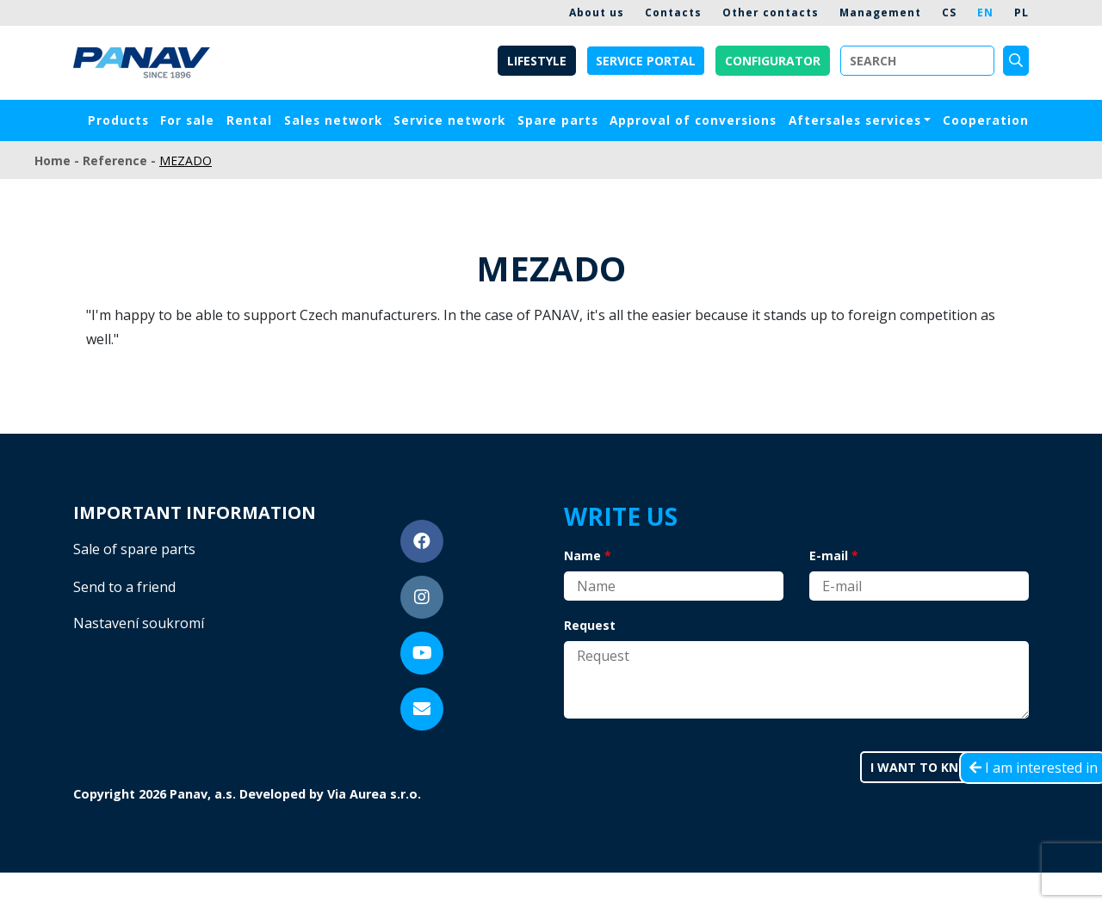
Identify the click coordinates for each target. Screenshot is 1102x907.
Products (118, 120)
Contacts (673, 12)
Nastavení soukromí (138, 623)
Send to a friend (124, 586)
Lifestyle (536, 60)
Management (880, 12)
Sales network (333, 120)
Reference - (121, 160)
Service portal (646, 60)
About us (596, 12)
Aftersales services (855, 120)
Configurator (772, 60)
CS (949, 12)
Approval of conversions (693, 120)
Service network (449, 120)
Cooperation (986, 120)
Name (582, 555)
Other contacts (770, 12)
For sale (187, 120)
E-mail (828, 555)
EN (985, 12)
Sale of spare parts (134, 549)
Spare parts (557, 120)
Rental (249, 120)
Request (590, 625)
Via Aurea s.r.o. (374, 794)
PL (1021, 12)
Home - (58, 160)
